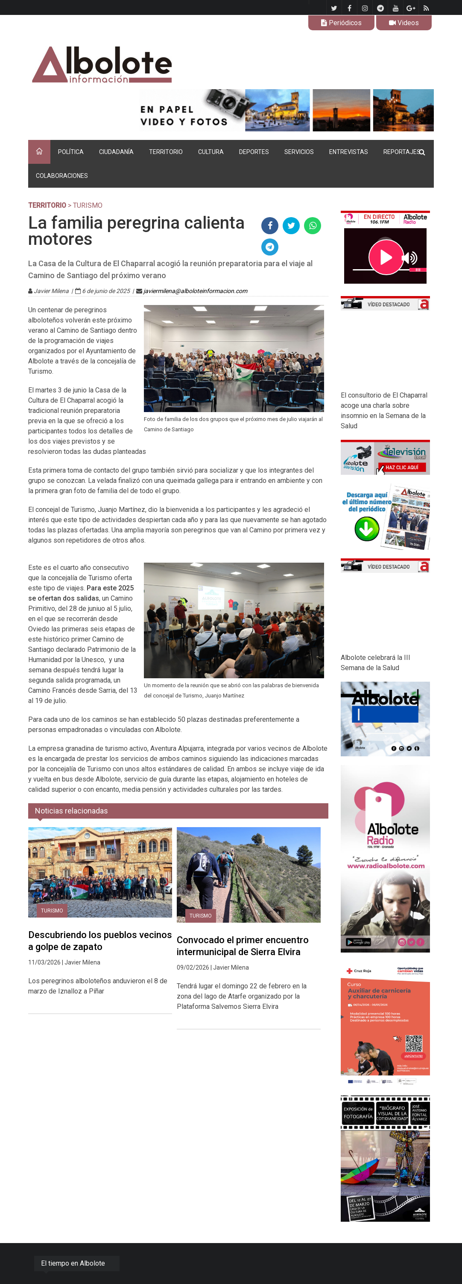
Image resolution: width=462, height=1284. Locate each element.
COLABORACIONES (62, 175)
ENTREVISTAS (348, 151)
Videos (404, 23)
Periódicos (341, 23)
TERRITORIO (166, 151)
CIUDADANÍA (116, 151)
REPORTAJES (402, 151)
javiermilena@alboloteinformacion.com (195, 291)
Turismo (52, 911)
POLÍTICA (71, 151)
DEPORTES (254, 151)
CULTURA (211, 151)
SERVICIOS (299, 151)
